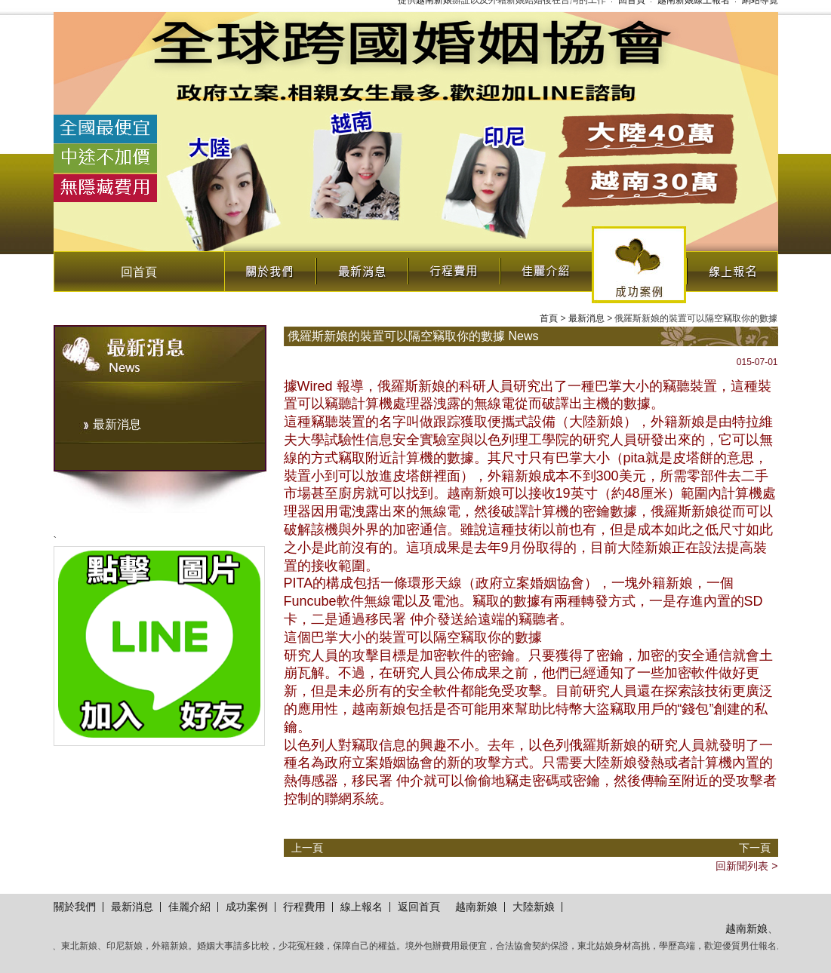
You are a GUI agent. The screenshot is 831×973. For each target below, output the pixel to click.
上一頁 (307, 848)
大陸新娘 (533, 907)
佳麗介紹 (546, 267)
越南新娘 (476, 907)
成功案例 (639, 264)
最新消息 (361, 267)
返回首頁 (419, 907)
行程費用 (454, 267)
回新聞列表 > (746, 866)
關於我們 (269, 267)
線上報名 (732, 267)
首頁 (549, 318)
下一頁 (755, 848)
